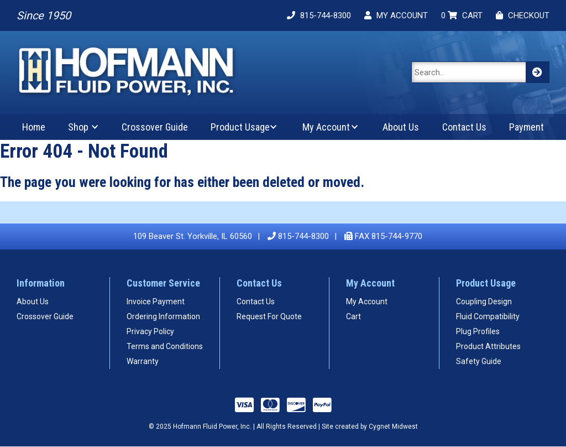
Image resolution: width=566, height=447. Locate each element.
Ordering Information (163, 316)
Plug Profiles (478, 331)
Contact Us (464, 127)
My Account (326, 127)
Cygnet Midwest (393, 426)
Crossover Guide (155, 127)
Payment (526, 127)
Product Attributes (488, 346)
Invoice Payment (156, 301)
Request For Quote (269, 316)
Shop (78, 127)
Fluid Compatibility (488, 316)
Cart (353, 316)
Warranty (143, 361)
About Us (400, 127)
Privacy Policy (150, 331)
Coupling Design (484, 301)
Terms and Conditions (165, 346)
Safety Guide (478, 361)
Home (33, 127)
